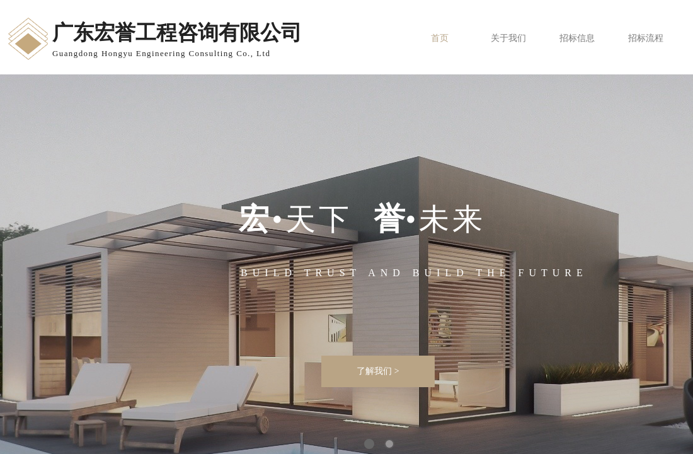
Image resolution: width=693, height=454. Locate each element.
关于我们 (508, 38)
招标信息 (577, 38)
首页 (440, 38)
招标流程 (645, 38)
